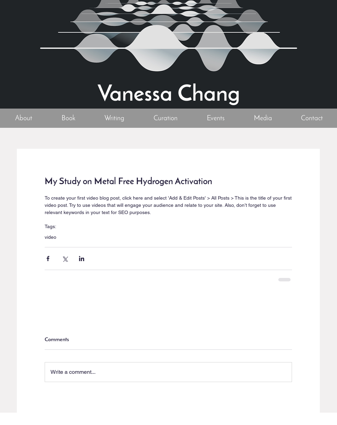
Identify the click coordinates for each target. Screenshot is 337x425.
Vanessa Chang (169, 95)
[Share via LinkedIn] (81, 258)
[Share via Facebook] (48, 258)
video (50, 237)
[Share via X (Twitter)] (64, 258)
